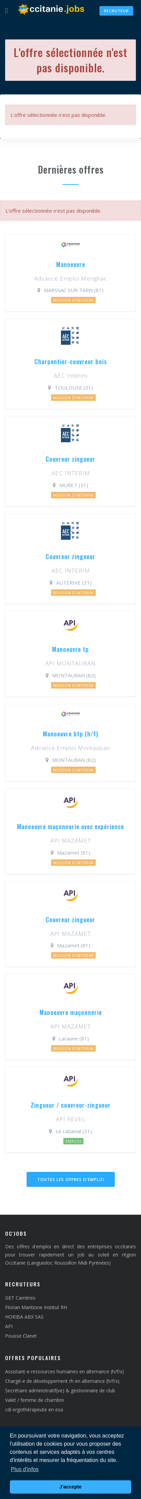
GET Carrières (20, 1298)
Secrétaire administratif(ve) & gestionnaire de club (60, 1390)
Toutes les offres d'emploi (70, 1179)
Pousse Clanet (21, 1336)
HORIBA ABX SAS (24, 1317)
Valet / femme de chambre (34, 1400)
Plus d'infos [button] (24, 1469)
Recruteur (116, 10)
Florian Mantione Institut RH (36, 1307)
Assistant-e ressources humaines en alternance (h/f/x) (64, 1371)
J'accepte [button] (70, 1486)
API (9, 1326)
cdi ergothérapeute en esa (34, 1409)
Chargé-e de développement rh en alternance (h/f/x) (62, 1381)
